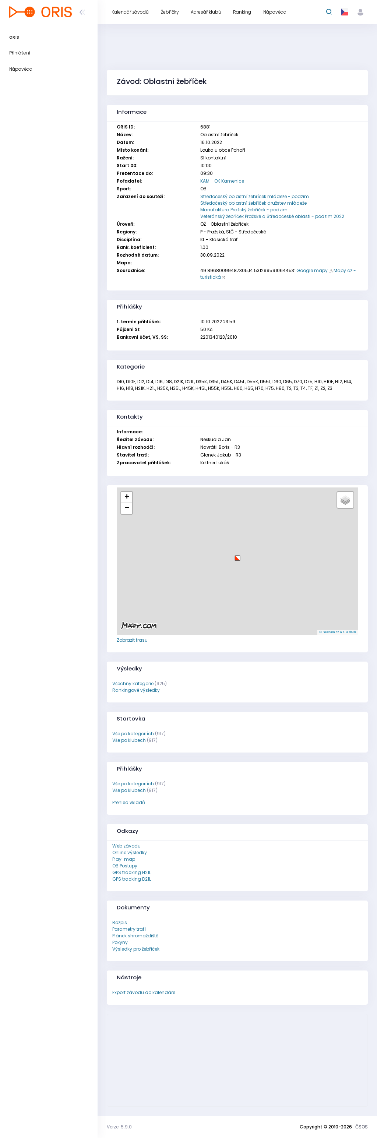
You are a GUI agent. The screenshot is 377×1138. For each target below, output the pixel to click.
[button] (237, 555)
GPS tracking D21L (131, 879)
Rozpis (119, 922)
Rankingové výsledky (136, 690)
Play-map (123, 859)
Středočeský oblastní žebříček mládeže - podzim (254, 196)
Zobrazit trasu (132, 640)
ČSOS (361, 1127)
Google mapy (312, 270)
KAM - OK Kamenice (222, 181)
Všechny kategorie (133, 683)
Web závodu (126, 846)
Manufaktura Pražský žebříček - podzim (244, 210)
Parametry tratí (129, 929)
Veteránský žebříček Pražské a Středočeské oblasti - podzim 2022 (272, 216)
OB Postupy (124, 866)
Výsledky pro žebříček (135, 949)
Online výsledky (129, 852)
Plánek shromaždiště (135, 936)
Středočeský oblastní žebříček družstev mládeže (253, 203)
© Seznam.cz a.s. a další (337, 632)
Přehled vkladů (128, 802)
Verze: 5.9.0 (119, 1127)
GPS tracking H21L (131, 872)
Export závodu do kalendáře (143, 992)
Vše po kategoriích (133, 733)
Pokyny (120, 942)
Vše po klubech (129, 740)
